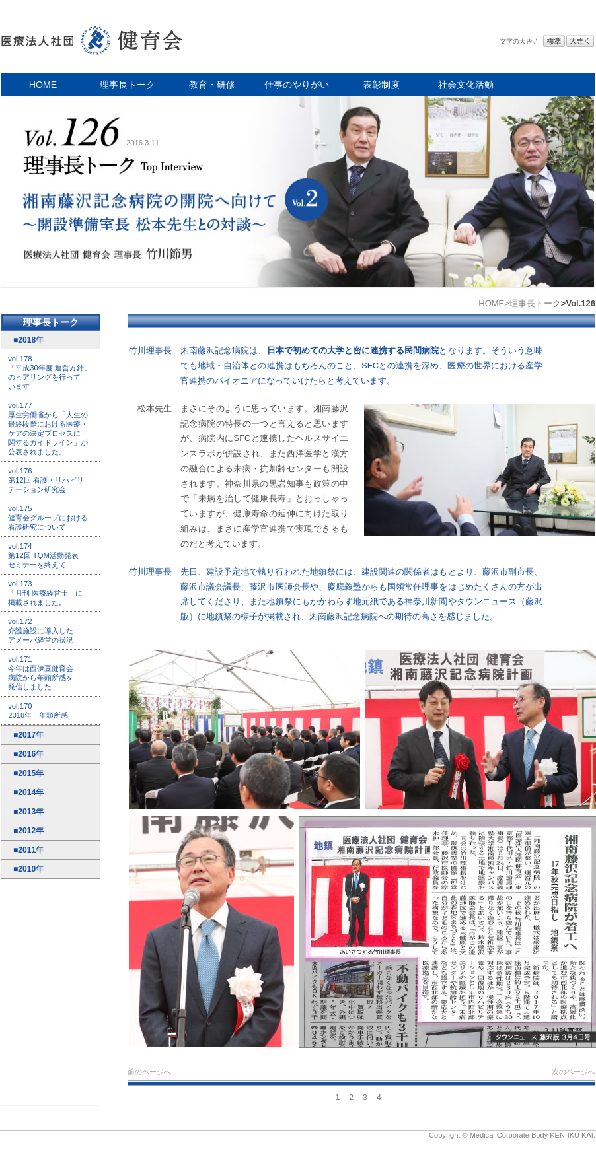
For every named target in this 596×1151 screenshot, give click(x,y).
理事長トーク (127, 84)
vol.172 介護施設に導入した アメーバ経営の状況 (40, 630)
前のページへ (149, 1072)
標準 (554, 41)
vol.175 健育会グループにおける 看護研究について (48, 518)
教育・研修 (212, 84)
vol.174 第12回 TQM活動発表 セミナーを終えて (43, 555)
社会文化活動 (466, 84)
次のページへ (573, 1072)
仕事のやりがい (296, 84)
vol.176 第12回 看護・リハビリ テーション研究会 (46, 480)
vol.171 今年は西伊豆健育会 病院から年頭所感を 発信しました (40, 673)
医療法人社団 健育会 (93, 36)
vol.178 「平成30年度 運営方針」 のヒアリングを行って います (49, 372)
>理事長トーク (532, 303)
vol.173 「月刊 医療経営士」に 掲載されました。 (45, 593)
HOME (43, 84)
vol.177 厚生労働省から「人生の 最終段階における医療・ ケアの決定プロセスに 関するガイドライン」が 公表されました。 (48, 428)
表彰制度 (381, 84)
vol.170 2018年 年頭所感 (38, 710)
